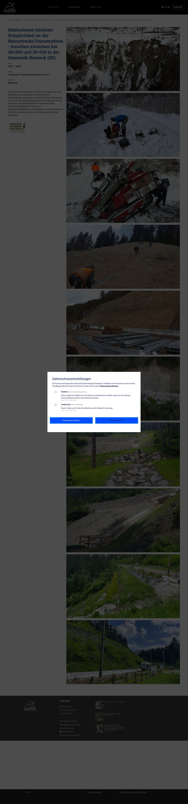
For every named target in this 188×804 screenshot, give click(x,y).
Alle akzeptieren (116, 420)
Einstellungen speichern (71, 420)
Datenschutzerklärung (109, 386)
